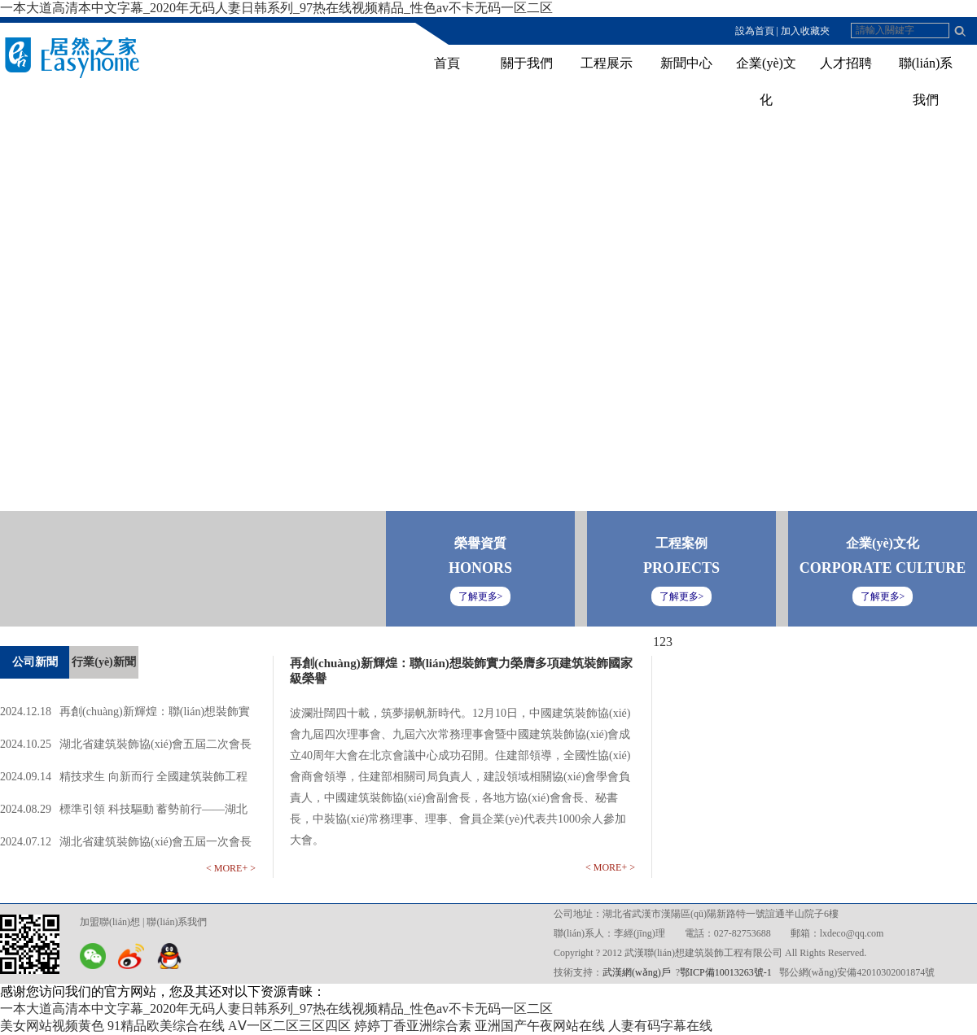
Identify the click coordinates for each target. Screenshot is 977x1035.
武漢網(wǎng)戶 (636, 972)
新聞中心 (686, 63)
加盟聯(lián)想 (110, 922)
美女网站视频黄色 (52, 1026)
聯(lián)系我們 (177, 922)
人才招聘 (846, 63)
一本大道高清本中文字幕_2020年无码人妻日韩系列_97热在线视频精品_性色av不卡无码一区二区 (276, 8)
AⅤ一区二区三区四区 (289, 1026)
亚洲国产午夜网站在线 (540, 1026)
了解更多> (883, 596)
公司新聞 (35, 662)
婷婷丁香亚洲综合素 (412, 1026)
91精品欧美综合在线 (166, 1026)
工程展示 (607, 63)
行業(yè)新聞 (104, 662)
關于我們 (527, 63)
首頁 (447, 63)
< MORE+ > (231, 868)
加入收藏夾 (805, 31)
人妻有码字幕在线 (660, 1026)
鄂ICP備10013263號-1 (726, 972)
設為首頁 (754, 31)
